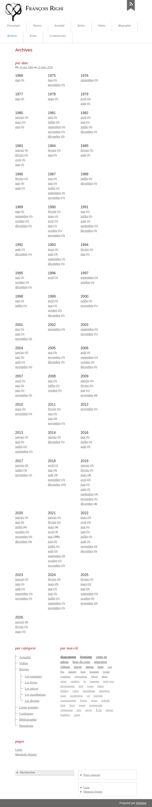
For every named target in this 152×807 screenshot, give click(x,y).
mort (101, 667)
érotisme (86, 657)
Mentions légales (26, 754)
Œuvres (24, 669)
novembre (54, 85)
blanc (100, 686)
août (83, 103)
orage (94, 700)
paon (63, 695)
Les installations (35, 694)
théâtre (64, 691)
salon (77, 714)
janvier (19, 117)
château (65, 667)
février (19, 155)
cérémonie (66, 710)
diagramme (68, 657)
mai (17, 80)
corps (90, 686)
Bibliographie (28, 719)
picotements (67, 686)
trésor (94, 676)
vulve (75, 691)
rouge (106, 671)
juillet (51, 122)
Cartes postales (28, 707)
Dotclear (141, 803)
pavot (88, 710)
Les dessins (32, 700)
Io (85, 681)
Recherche (27, 772)
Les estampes (33, 676)
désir (105, 676)
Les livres (31, 682)
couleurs (65, 676)
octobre (20, 221)
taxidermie (76, 695)
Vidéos (23, 663)
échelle (105, 700)
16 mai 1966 (26, 67)
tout (81, 686)
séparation (100, 662)
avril (83, 99)
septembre (87, 80)
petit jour (108, 681)
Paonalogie (26, 725)
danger (72, 671)
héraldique (89, 691)
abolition (104, 691)
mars (51, 99)
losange (94, 671)
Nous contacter (91, 774)
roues (82, 705)
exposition (81, 676)
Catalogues (26, 713)
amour (90, 667)
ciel (110, 667)
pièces (109, 710)
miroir (78, 667)
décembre (54, 136)
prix (79, 710)
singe (63, 681)
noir (83, 671)
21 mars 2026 (45, 67)
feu (62, 671)
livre (72, 705)
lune (62, 705)
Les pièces (31, 688)
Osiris (83, 700)
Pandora (65, 714)
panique (94, 681)
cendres (75, 681)
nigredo (98, 695)
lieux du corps (81, 662)
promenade (95, 705)
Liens (18, 749)
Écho (99, 710)
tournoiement (68, 700)
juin (50, 117)
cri (88, 695)
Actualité (25, 657)
